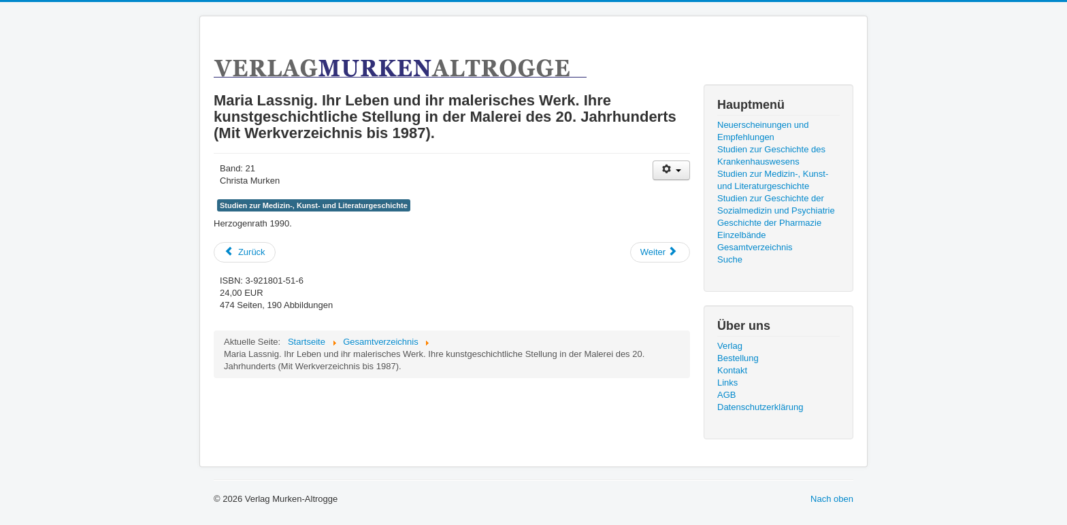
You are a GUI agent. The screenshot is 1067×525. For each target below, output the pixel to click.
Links (727, 382)
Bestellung (738, 358)
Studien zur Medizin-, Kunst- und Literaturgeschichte (314, 205)
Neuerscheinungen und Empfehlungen (762, 131)
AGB (726, 395)
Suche (729, 259)
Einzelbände (741, 235)
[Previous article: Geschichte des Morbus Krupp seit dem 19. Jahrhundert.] (245, 252)
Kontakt (732, 370)
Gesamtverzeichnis (755, 247)
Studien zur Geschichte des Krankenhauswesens (771, 155)
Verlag (729, 346)
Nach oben (831, 499)
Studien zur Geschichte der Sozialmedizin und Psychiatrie (776, 204)
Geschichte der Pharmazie (769, 223)
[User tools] (671, 170)
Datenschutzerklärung (760, 407)
